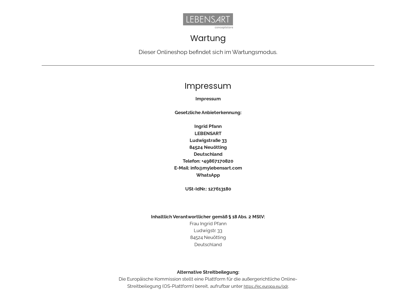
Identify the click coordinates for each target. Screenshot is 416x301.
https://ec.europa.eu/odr (266, 286)
